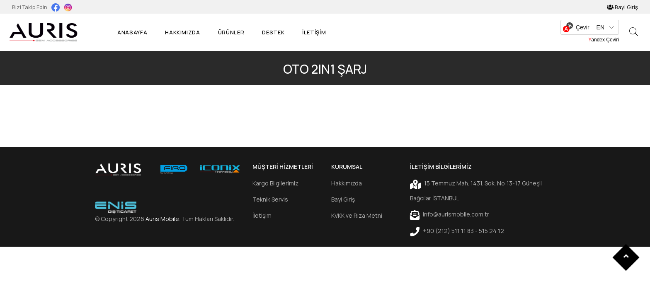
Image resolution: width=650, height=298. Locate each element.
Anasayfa (132, 32)
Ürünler (231, 32)
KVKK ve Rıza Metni (356, 215)
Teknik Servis (270, 199)
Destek (273, 32)
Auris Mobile (162, 219)
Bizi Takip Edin (30, 7)
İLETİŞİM (314, 32)
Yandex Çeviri (603, 40)
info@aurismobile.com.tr (449, 214)
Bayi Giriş (622, 7)
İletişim (262, 215)
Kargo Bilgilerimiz (275, 183)
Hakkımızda (182, 32)
